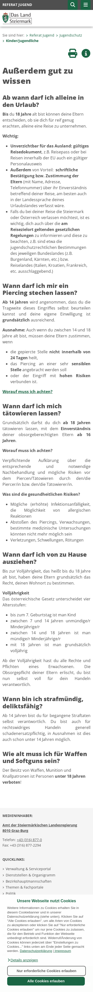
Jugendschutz (69, 35)
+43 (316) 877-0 (29, 839)
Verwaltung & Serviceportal (28, 868)
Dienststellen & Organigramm (30, 875)
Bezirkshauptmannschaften (29, 881)
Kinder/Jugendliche (20, 40)
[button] (22, 960)
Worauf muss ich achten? (27, 391)
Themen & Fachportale (24, 887)
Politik (11, 893)
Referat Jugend (40, 35)
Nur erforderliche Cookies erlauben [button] (46, 971)
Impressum (63, 951)
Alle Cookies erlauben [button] (45, 981)
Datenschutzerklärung (36, 951)
